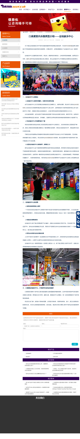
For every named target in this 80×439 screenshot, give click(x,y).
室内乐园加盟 (68, 45)
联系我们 (75, 9)
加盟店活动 (5, 52)
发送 (75, 344)
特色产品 (51, 9)
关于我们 (27, 9)
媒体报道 (4, 44)
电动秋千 (28, 356)
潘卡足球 (55, 356)
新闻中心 (67, 9)
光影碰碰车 (28, 353)
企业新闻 (4, 48)
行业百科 (4, 40)
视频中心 (4, 56)
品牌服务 (43, 9)
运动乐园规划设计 (49, 137)
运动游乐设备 (50, 157)
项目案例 (59, 9)
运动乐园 (35, 9)
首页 (20, 9)
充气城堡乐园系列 (57, 353)
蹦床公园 (28, 59)
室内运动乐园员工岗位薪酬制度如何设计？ (36, 373)
